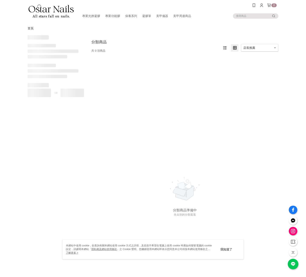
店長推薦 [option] (249, 47)
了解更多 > (72, 252)
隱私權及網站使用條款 (104, 249)
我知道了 (226, 249)
